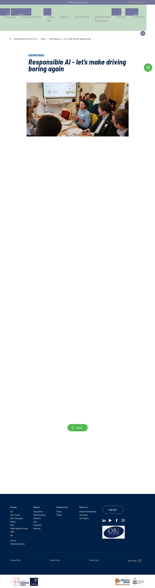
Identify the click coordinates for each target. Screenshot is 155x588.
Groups (30, 11)
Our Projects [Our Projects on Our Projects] (84, 515)
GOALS (13, 519)
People (43, 11)
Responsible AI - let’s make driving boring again (70, 33)
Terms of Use (94, 559)
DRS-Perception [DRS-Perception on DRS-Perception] (17, 515)
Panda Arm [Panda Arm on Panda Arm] (37, 522)
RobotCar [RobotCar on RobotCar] (37, 526)
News (85, 11)
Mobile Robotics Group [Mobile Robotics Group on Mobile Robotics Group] (19, 526)
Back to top (132, 560)
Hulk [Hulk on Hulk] (35, 519)
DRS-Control (15, 512)
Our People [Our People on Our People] (83, 512)
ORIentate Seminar (114, 12)
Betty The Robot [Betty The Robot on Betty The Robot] (40, 512)
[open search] (142, 27)
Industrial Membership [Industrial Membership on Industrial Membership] (88, 508)
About (129, 11)
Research (98, 11)
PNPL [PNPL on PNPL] (12, 530)
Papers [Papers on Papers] (59, 508)
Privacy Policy (15, 559)
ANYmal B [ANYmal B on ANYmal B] (37, 515)
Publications (59, 11)
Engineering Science (137, 2)
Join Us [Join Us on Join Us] (13, 539)
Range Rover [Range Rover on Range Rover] (38, 508)
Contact (142, 11)
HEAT (12, 522)
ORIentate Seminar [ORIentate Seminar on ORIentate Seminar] (18, 542)
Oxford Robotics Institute (26, 33)
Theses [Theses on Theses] (59, 512)
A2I (11, 508)
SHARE (79, 423)
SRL (12, 533)
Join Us (74, 12)
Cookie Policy (55, 559)
